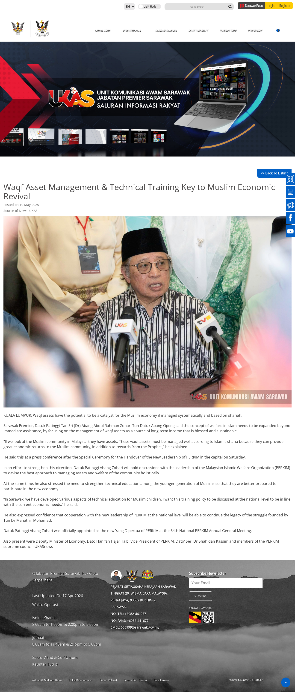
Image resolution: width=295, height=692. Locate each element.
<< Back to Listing (274, 173)
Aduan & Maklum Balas (47, 680)
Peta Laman (161, 680)
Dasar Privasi (108, 680)
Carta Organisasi (139, 33)
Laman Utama (89, 33)
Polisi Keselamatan (81, 680)
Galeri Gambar (237, 33)
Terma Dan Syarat (135, 680)
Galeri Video (260, 33)
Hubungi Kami (188, 33)
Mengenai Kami (113, 33)
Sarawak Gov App (200, 608)
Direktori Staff (165, 33)
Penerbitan (213, 32)
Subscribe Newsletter (207, 573)
